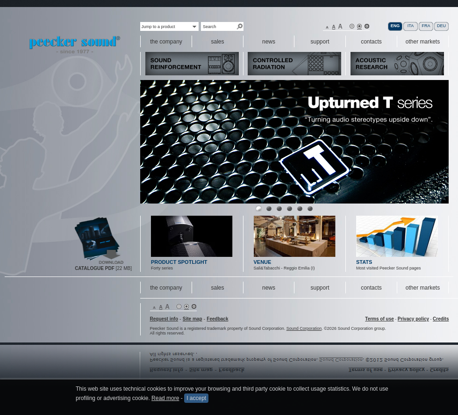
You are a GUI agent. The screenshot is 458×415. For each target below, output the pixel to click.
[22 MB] (103, 268)
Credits (441, 318)
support (319, 287)
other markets (423, 287)
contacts (371, 287)
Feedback (217, 318)
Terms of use (379, 318)
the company (166, 287)
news (268, 287)
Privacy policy (413, 318)
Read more (165, 398)
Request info (164, 318)
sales (217, 287)
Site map (192, 318)
